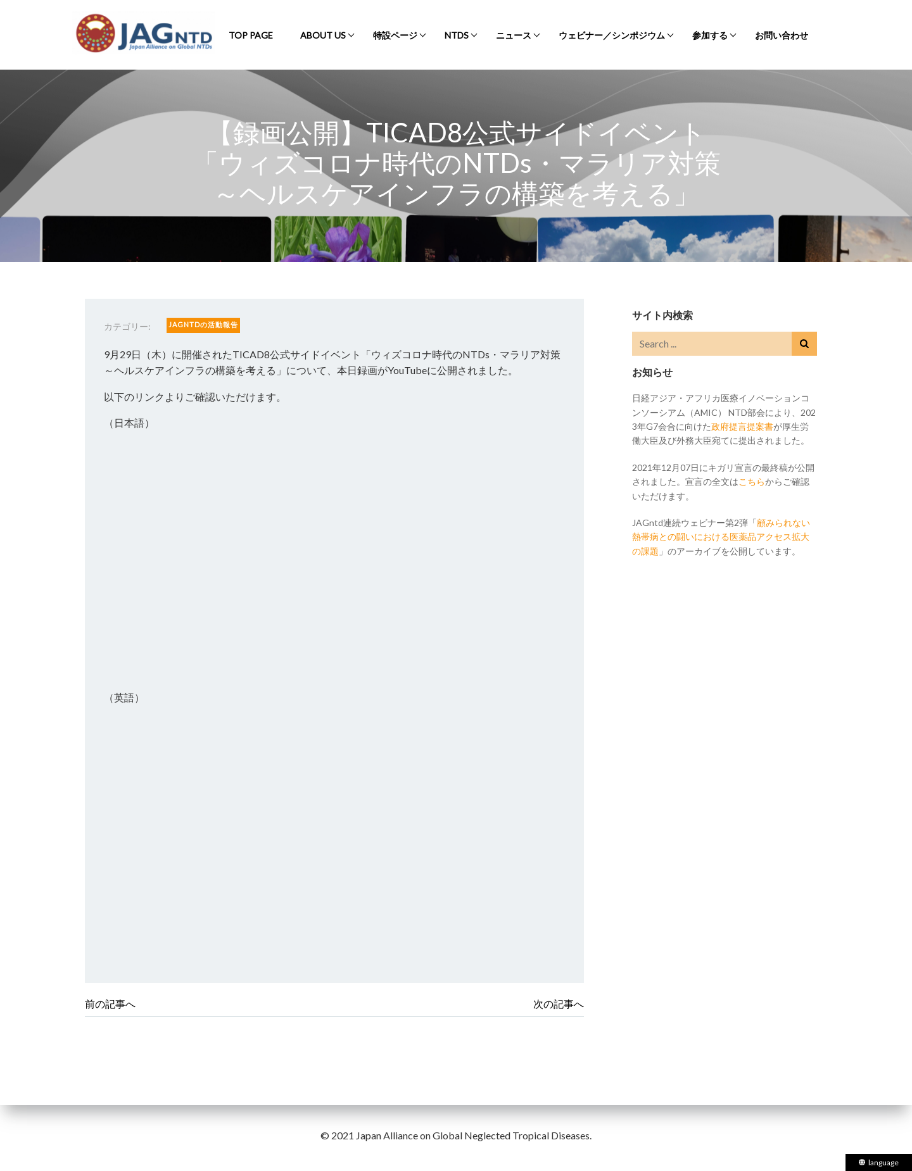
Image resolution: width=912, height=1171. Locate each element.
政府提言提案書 (742, 426)
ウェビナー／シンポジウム (612, 35)
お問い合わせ (781, 35)
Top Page (251, 35)
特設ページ (395, 35)
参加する (710, 35)
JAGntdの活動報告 (203, 324)
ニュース (513, 35)
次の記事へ (558, 1004)
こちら (751, 481)
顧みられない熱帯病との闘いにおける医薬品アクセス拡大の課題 (721, 536)
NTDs (457, 35)
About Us (323, 35)
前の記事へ (110, 1004)
